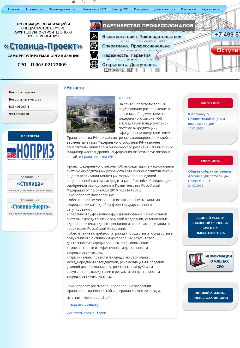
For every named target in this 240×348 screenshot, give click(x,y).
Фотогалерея (19, 114)
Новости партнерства (25, 99)
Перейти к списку (84, 305)
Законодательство (63, 9)
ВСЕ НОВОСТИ (19, 107)
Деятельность (164, 9)
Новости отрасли (22, 92)
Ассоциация (34, 9)
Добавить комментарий (86, 313)
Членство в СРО (94, 9)
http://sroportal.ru (95, 297)
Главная (14, 9)
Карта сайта (211, 9)
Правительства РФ (97, 156)
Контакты (188, 9)
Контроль (141, 9)
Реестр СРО (120, 9)
